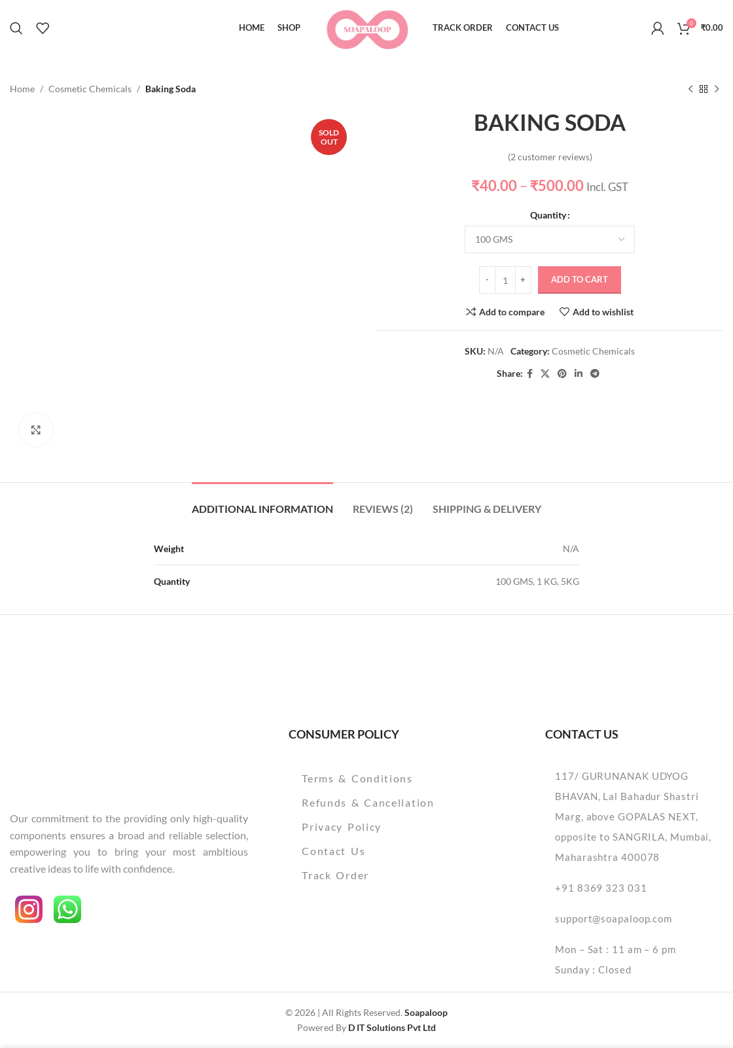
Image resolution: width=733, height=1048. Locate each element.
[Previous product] (690, 89)
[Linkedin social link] (578, 374)
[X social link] (545, 374)
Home (22, 88)
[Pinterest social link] (562, 374)
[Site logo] (367, 26)
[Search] (16, 28)
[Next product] (716, 89)
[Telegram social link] (594, 374)
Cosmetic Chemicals (90, 88)
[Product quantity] (505, 280)
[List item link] (390, 778)
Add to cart (579, 280)
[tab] (262, 502)
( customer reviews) (550, 156)
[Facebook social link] (530, 374)
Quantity (548, 214)
